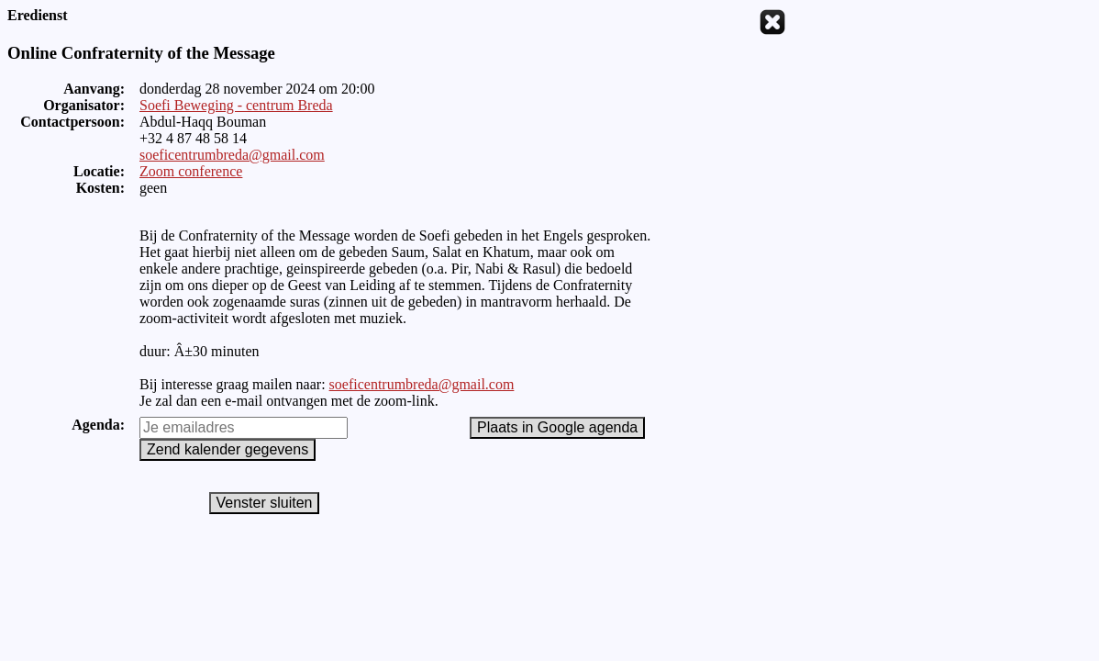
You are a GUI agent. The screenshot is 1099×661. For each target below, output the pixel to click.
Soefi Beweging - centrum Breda (236, 105)
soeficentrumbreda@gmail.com (232, 154)
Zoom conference (190, 171)
